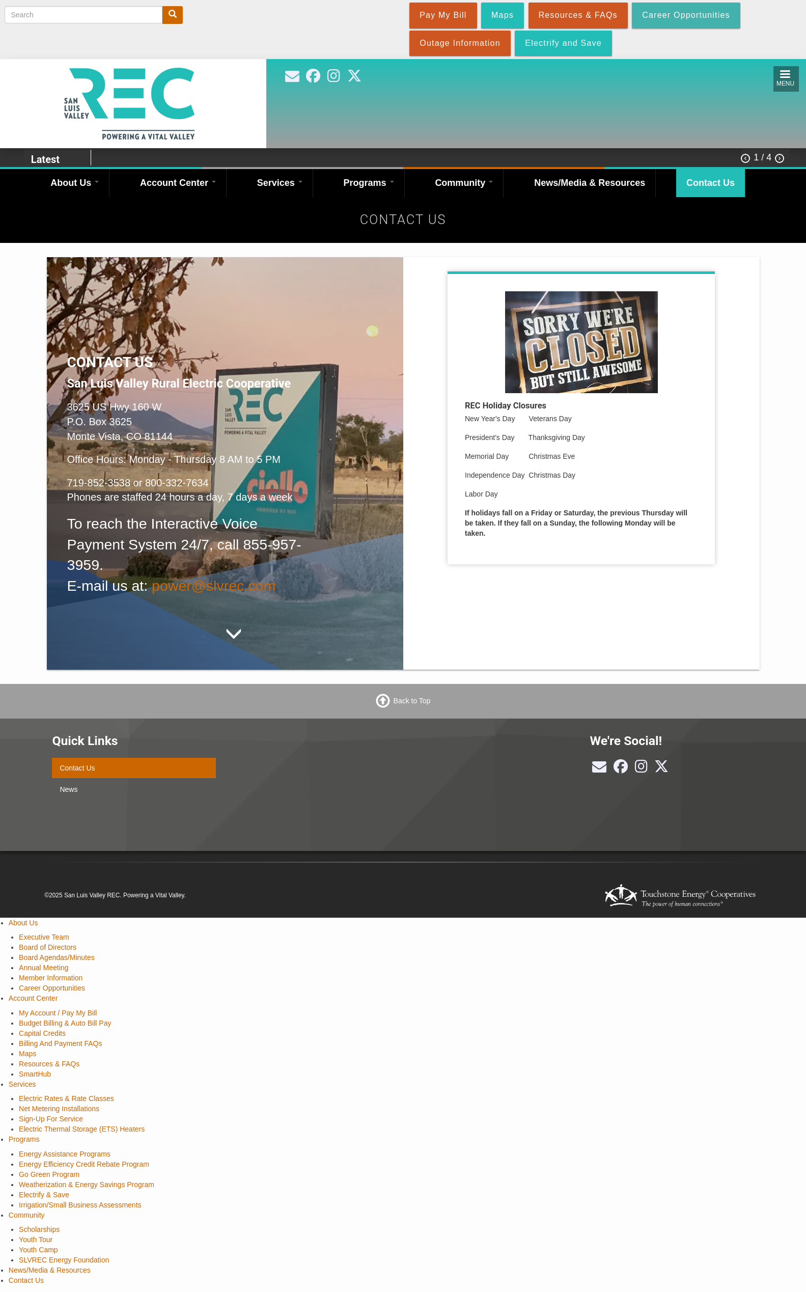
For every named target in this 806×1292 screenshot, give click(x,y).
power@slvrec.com (213, 586)
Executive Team (44, 937)
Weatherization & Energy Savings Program (86, 1184)
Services (279, 183)
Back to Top (412, 700)
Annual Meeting (43, 968)
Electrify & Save (44, 1195)
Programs (369, 183)
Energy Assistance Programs (64, 1154)
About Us (74, 183)
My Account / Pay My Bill (58, 1013)
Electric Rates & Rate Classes (66, 1098)
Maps (27, 1054)
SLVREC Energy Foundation (64, 1260)
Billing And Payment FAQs (60, 1043)
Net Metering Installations (59, 1109)
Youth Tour (35, 1239)
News (68, 789)
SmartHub (35, 1074)
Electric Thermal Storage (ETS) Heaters (82, 1129)
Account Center (178, 183)
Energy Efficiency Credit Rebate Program (84, 1164)
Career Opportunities (52, 988)
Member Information (50, 978)
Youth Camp (38, 1250)
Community (464, 183)
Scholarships (39, 1229)
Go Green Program (49, 1174)
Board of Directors (47, 947)
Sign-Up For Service (51, 1119)
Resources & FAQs (49, 1064)
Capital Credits (42, 1033)
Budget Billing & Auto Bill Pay (65, 1023)
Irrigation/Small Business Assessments (80, 1205)
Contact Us (710, 183)
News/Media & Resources (589, 183)
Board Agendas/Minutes (57, 957)
